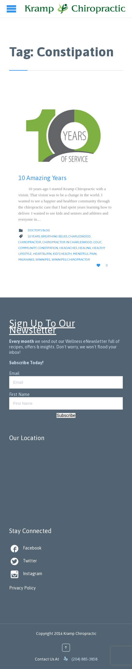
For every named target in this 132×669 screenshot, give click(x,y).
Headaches (68, 248)
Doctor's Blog (39, 230)
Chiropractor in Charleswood (67, 242)
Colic (98, 242)
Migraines (26, 259)
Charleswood (79, 236)
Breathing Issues (54, 236)
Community (27, 248)
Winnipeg (42, 259)
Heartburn (42, 253)
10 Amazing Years (42, 177)
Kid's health (62, 253)
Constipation (48, 248)
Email (14, 373)
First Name (19, 394)
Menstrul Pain (85, 253)
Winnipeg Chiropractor (71, 259)
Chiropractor (29, 242)
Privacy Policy (22, 587)
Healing (84, 248)
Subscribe (66, 415)
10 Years (34, 236)
